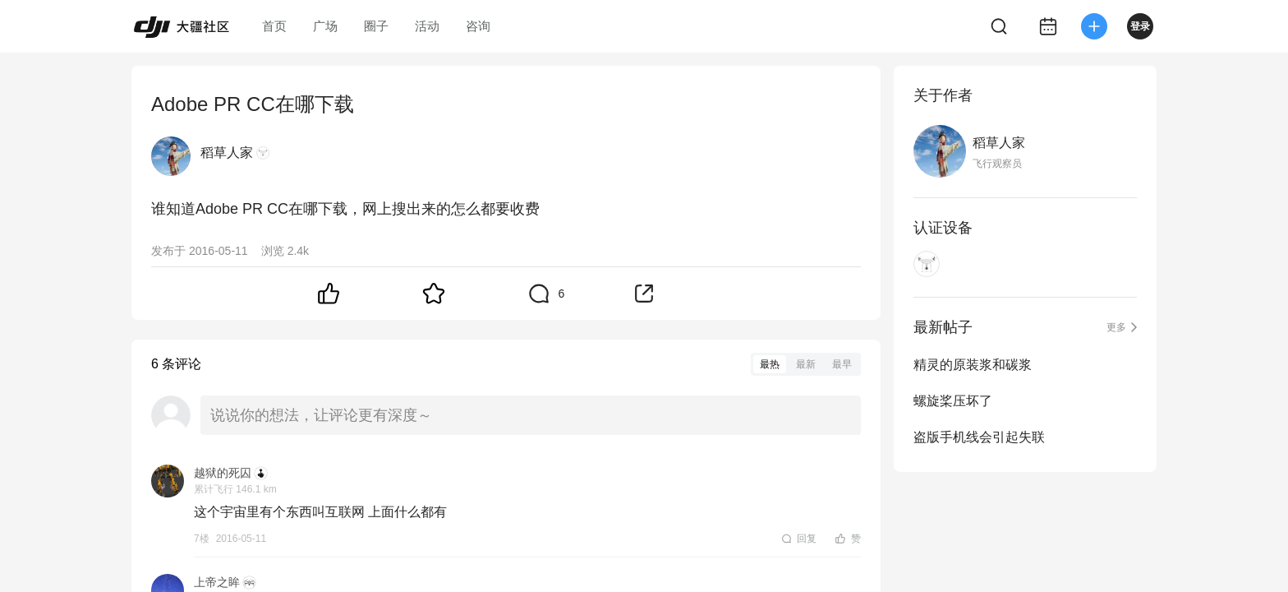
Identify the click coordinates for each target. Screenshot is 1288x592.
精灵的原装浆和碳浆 (972, 365)
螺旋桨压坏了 (952, 401)
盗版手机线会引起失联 (979, 437)
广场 (325, 26)
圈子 (376, 26)
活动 (427, 26)
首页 (274, 26)
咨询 (478, 26)
